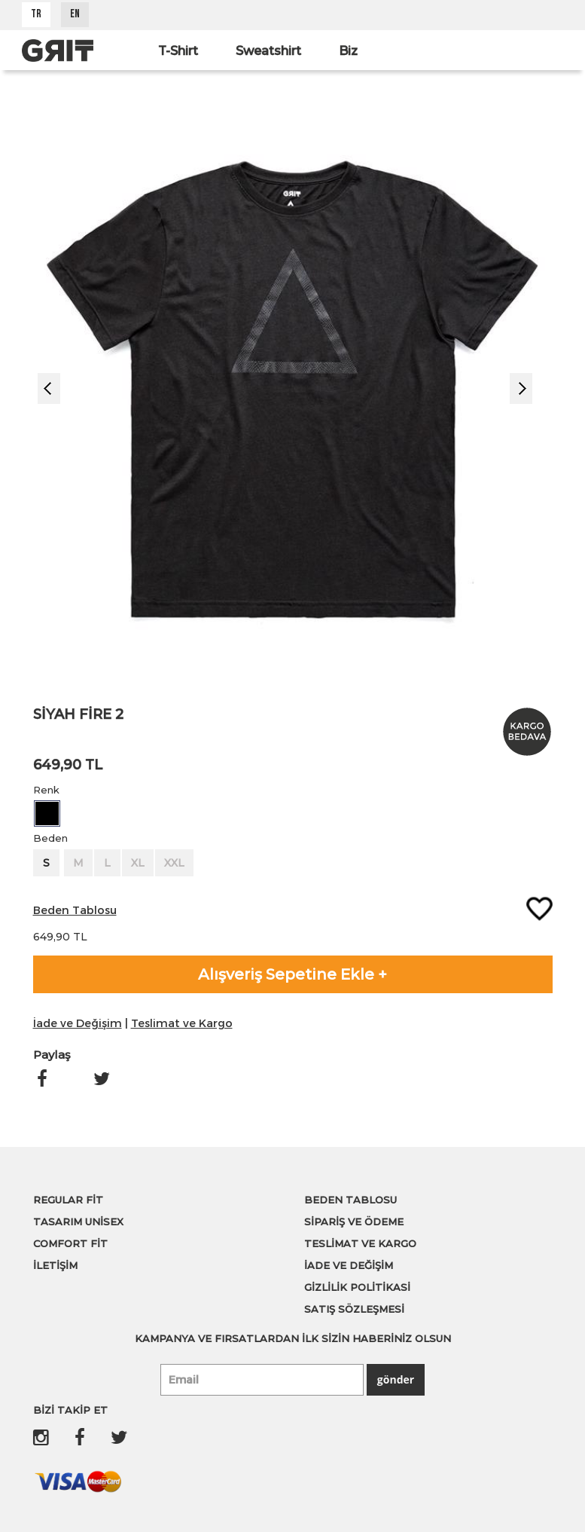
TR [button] (36, 14)
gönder (395, 1379)
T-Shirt (178, 51)
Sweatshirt (268, 51)
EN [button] (75, 14)
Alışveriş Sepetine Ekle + (292, 974)
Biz (348, 51)
